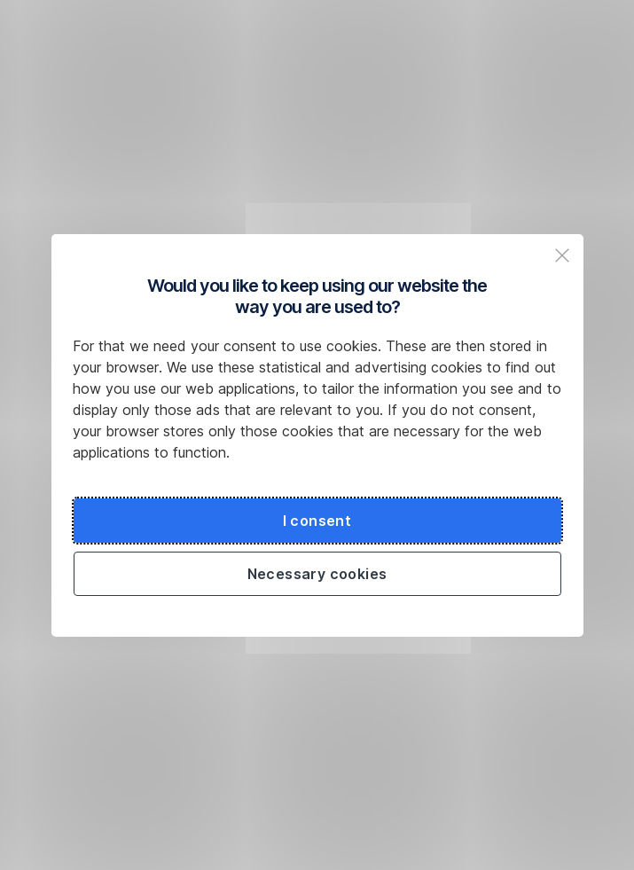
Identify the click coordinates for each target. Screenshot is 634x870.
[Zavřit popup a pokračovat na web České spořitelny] (562, 255)
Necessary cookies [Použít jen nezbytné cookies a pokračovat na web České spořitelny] (317, 574)
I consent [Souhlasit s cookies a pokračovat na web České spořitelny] (317, 520)
